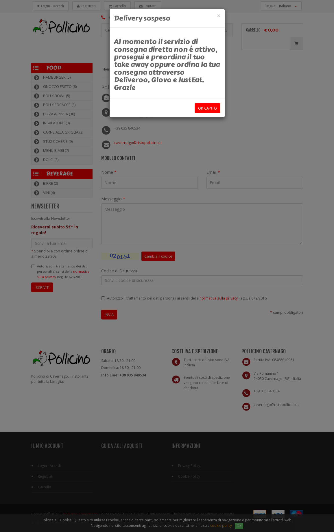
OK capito (207, 108)
